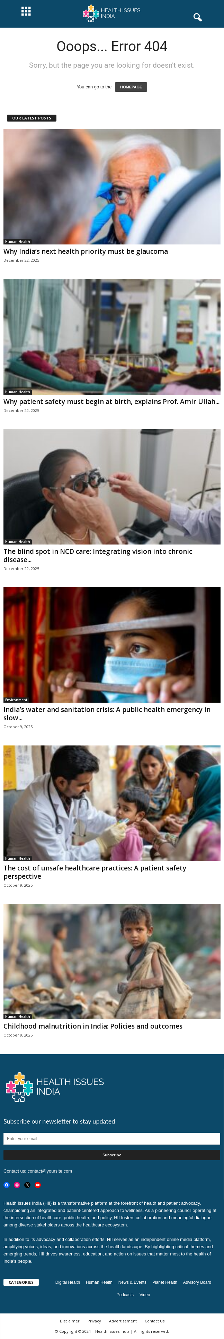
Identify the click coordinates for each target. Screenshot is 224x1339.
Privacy (94, 1320)
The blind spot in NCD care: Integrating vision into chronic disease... (97, 555)
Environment (16, 699)
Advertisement (123, 1320)
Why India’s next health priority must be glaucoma (85, 251)
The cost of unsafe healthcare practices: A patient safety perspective (94, 872)
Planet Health (164, 1282)
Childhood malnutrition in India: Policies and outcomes (92, 1026)
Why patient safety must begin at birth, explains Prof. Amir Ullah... (111, 401)
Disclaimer (70, 1320)
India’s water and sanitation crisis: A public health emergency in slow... (106, 713)
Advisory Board (197, 1282)
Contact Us (154, 1320)
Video (145, 1294)
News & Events (132, 1282)
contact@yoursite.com (49, 1171)
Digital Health (67, 1282)
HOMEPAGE (131, 87)
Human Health (17, 241)
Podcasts (125, 1294)
